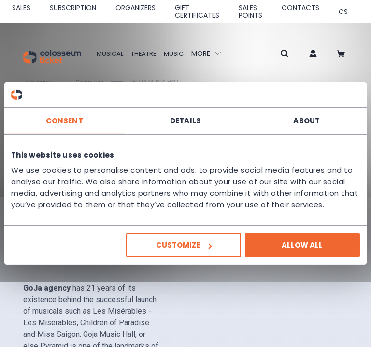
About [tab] (306, 120)
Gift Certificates (197, 11)
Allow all (302, 245)
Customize (184, 245)
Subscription (73, 8)
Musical (111, 53)
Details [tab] (185, 120)
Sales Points (250, 11)
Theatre (146, 53)
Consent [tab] (64, 120)
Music (178, 53)
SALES (21, 8)
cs (343, 11)
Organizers (135, 8)
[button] (273, 54)
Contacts (300, 8)
